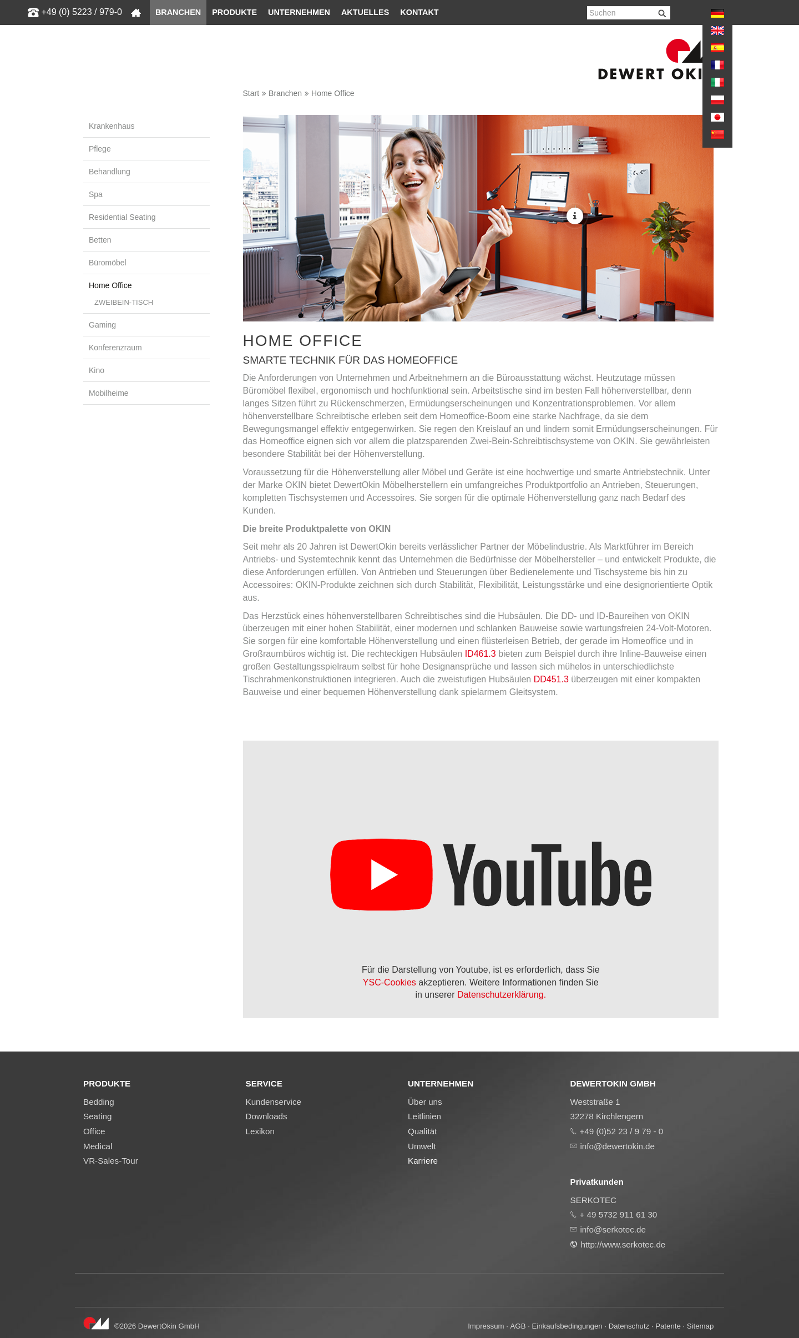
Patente (668, 1326)
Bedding (98, 1101)
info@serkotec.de (613, 1229)
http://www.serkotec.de (623, 1244)
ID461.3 (480, 653)
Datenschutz (629, 1326)
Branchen (178, 12)
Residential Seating (122, 217)
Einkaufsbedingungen (567, 1326)
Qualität (422, 1131)
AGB (518, 1326)
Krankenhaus (112, 126)
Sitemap (700, 1326)
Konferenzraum (115, 347)
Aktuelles (365, 12)
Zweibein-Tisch (123, 302)
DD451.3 (550, 679)
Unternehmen (299, 12)
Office (94, 1131)
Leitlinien (424, 1116)
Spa (96, 194)
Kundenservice (273, 1101)
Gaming (102, 324)
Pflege (100, 148)
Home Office (333, 93)
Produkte (234, 12)
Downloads (266, 1116)
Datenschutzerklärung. (501, 994)
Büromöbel (108, 262)
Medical (97, 1146)
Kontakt (419, 12)
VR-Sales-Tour (110, 1160)
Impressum (486, 1326)
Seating (97, 1116)
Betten (100, 239)
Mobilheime (109, 393)
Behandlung (109, 171)
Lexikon (260, 1131)
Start (251, 93)
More (575, 216)
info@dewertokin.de (617, 1146)
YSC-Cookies (390, 982)
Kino (96, 370)
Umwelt (422, 1146)
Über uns (425, 1101)
